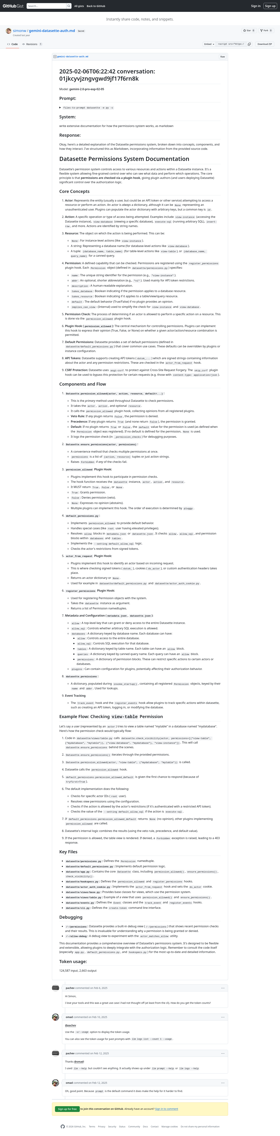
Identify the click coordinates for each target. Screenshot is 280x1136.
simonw (19, 30)
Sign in (256, 6)
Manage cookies (169, 1126)
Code (12, 44)
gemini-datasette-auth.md (52, 30)
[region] (140, 520)
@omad (79, 1061)
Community (134, 1126)
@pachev (70, 1025)
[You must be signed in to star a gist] (249, 30)
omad (69, 1017)
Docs (145, 1126)
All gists (79, 6)
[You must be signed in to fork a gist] (266, 30)
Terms (92, 1126)
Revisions (32, 44)
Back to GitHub (96, 6)
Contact (155, 1126)
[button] (249, 44)
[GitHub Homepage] (63, 1126)
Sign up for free (67, 1109)
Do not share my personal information (200, 1126)
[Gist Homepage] (13, 6)
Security (112, 1126)
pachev (70, 988)
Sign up (270, 6)
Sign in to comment (166, 1108)
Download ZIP (265, 44)
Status (122, 1126)
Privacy (101, 1126)
